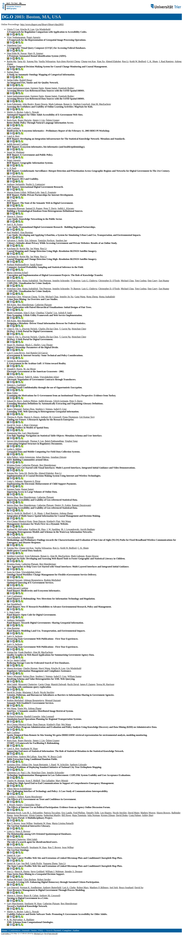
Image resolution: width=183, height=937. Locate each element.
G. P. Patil (11, 168)
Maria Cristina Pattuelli (62, 823)
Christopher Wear (32, 804)
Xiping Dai (12, 652)
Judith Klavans (45, 401)
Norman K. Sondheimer (31, 887)
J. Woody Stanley (15, 804)
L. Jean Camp (13, 612)
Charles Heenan (30, 668)
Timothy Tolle (92, 812)
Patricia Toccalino (52, 812)
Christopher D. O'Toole (109, 280)
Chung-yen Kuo (88, 61)
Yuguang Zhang (50, 863)
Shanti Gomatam (14, 312)
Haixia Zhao (12, 497)
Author (76, 930)
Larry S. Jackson (14, 636)
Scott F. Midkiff (33, 780)
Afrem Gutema (35, 815)
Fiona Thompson (70, 417)
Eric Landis (66, 812)
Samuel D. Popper (34, 208)
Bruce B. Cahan (31, 895)
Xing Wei (42, 756)
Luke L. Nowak (31, 112)
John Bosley (28, 104)
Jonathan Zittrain (58, 457)
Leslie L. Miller (14, 449)
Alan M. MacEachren (101, 104)
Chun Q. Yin (12, 329)
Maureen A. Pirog (32, 481)
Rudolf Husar (25, 80)
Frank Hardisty (25, 652)
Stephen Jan (61, 240)
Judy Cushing (13, 128)
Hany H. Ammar (35, 53)
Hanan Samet (51, 88)
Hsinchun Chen (14, 280)
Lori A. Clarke (69, 887)
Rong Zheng (92, 296)
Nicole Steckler (47, 692)
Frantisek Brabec (66, 88)
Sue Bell (25, 863)
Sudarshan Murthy (52, 815)
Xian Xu (101, 61)
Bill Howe (66, 815)
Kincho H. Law (27, 29)
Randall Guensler (32, 716)
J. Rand (52, 764)
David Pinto (12, 756)
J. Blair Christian (29, 425)
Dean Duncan (39, 521)
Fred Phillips (79, 812)
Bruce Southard (126, 887)
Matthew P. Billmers (99, 887)
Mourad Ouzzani (14, 580)
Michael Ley (39, 933)
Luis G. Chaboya (89, 280)
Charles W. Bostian (15, 780)
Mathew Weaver (148, 812)
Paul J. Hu (25, 772)
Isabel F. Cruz (60, 409)
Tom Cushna (140, 280)
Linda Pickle (36, 863)
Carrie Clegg (44, 684)
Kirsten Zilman (108, 815)
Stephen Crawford (81, 104)
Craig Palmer (135, 815)
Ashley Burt (147, 815)
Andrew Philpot (30, 401)
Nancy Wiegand (14, 409)
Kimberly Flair (53, 521)
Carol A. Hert (13, 136)
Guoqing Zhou (13, 764)
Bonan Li (67, 104)
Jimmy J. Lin (39, 120)
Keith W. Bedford (138, 61)
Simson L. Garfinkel (16, 385)
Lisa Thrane (47, 345)
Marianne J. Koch (30, 692)
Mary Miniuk (27, 537)
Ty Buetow (75, 280)
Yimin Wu (22, 708)
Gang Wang (79, 296)
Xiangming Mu (14, 433)
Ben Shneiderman (25, 304)
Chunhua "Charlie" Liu (46, 312)
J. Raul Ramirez (166, 61)
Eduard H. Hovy (14, 401)
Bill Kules (11, 304)
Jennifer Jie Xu (66, 296)
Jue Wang (34, 248)
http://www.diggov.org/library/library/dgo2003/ (42, 24)
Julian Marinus (43, 457)
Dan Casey (152, 280)
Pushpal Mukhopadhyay (18, 264)
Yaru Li (62, 863)
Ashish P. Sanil (65, 312)
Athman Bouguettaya (33, 580)
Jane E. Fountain (48, 192)
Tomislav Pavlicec (46, 240)
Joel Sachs (11, 200)
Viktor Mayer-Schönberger (19, 788)
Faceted (57, 930)
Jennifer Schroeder (60, 280)
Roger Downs (41, 104)
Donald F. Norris (14, 369)
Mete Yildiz (12, 393)
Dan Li (10, 871)
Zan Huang (164, 280)
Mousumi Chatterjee (27, 684)
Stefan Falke (12, 80)
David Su (139, 887)
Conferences (14, 930)
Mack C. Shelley (32, 345)
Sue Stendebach (14, 604)
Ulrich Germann (60, 401)
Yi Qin (41, 296)
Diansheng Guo (14, 45)
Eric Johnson (31, 240)
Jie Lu (10, 660)
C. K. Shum (152, 61)
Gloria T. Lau (13, 29)
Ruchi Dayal (73, 684)
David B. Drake (14, 692)
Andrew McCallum (28, 756)
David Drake (122, 815)
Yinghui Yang (71, 441)
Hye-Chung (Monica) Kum (19, 521)
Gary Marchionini (15, 176)
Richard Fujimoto (15, 716)
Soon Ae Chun (13, 572)
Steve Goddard (37, 871)
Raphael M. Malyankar (17, 529)
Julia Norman (93, 815)
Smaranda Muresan (16, 208)
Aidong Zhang (66, 513)
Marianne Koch (14, 812)
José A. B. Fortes (14, 224)
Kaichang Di (12, 248)
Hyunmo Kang (13, 465)
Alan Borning (26, 232)
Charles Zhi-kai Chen (48, 329)
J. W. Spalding (53, 529)
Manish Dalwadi (58, 684)
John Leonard (47, 716)
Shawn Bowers (163, 812)
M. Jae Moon (29, 369)
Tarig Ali (21, 61)
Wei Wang (66, 521)
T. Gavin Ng (64, 329)
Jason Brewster (21, 815)
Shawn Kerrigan (14, 668)
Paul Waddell (13, 232)
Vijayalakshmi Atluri (49, 377)
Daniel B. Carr (13, 855)
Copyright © (6, 933)
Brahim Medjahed (52, 580)
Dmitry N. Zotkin (63, 505)
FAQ (40, 930)
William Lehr (33, 192)
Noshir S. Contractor (35, 184)
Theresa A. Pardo (15, 417)
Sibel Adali (12, 684)
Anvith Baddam (87, 529)
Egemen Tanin (37, 88)
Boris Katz (12, 120)
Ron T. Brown (13, 823)
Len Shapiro (106, 812)
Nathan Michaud (14, 879)
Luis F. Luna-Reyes (16, 353)
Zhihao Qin (26, 764)
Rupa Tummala (79, 815)
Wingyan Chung (29, 296)
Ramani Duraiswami (81, 505)
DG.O (7, 16)
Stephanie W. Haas (29, 748)
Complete (66, 930)
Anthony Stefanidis (16, 184)
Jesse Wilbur (27, 823)
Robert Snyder (43, 879)
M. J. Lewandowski (70, 529)
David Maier (133, 812)
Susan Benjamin (40, 764)
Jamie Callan (20, 660)
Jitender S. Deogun (73, 871)
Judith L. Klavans (66, 208)
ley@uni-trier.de (51, 933)
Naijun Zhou (12, 72)
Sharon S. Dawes (15, 216)
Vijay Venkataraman (16, 37)
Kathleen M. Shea (37, 529)
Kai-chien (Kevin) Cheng (68, 61)
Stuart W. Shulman (15, 152)
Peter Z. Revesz (23, 831)
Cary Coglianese (14, 596)
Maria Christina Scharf (17, 272)
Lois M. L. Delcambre (32, 812)
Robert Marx (82, 887)
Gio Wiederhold (42, 29)
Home (4, 930)
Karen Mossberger (33, 796)
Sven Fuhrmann (14, 104)
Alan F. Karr (29, 312)
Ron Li (125, 61)
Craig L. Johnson (15, 481)
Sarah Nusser (36, 264)
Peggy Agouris (33, 37)
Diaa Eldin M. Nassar (17, 53)
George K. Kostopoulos (17, 361)
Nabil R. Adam (31, 377)
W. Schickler (63, 764)
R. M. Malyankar (15, 919)
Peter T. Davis (49, 208)
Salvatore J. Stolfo (15, 240)
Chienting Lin (13, 772)
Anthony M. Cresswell (51, 417)
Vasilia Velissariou (47, 61)
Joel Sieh (114, 887)
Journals (25, 930)
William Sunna (74, 676)
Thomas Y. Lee (37, 441)
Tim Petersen (45, 280)
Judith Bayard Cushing (17, 144)
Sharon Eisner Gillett (16, 192)
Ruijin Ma (11, 61)
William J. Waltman (54, 871)
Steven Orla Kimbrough (18, 441)
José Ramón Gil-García (36, 353)
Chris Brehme (29, 879)
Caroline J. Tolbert (15, 796)
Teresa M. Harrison (105, 684)
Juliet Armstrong (27, 457)
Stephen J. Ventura (43, 409)
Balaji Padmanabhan (54, 441)
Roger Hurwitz (25, 120)
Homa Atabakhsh (30, 280)
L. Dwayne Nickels (28, 329)
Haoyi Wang (44, 668)
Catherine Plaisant (43, 304)
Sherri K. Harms (21, 871)
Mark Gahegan (55, 104)
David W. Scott (14, 425)
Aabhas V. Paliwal (15, 377)
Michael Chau (127, 280)
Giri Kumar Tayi (86, 417)
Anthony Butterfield (52, 887)
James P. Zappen (87, 684)
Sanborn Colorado (78, 764)
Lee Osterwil (13, 887)
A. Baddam (29, 919)
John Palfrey (12, 457)
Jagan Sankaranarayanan (18, 88)
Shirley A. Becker (15, 112)
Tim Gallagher (13, 537)
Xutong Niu (32, 61)
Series (34, 930)
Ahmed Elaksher (113, 61)
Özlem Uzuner (52, 120)
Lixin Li (10, 831)
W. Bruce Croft (55, 756)
